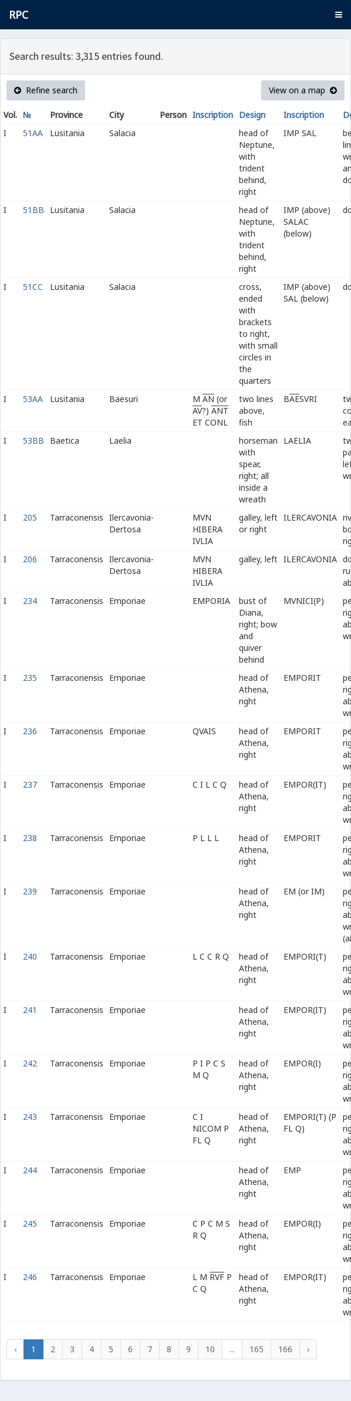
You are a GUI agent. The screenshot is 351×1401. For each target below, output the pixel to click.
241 (30, 1009)
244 (30, 1170)
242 (30, 1063)
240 (30, 956)
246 (30, 1276)
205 (30, 517)
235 (30, 677)
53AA (33, 398)
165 (256, 1349)
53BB (33, 440)
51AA (33, 133)
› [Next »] (308, 1349)
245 (30, 1223)
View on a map (303, 90)
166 (285, 1349)
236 (30, 731)
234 (30, 600)
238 (30, 837)
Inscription (213, 114)
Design (252, 114)
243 (30, 1116)
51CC (33, 286)
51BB (33, 209)
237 (30, 784)
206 (30, 559)
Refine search (45, 90)
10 (210, 1349)
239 (30, 891)
